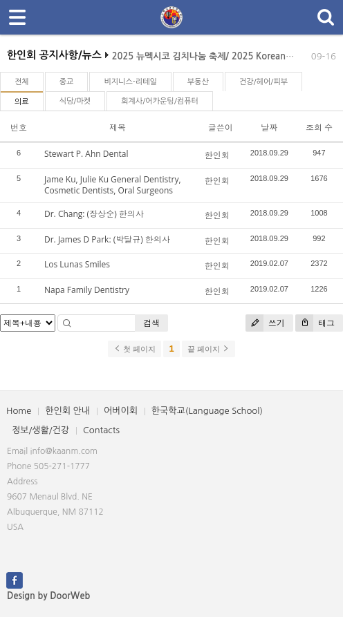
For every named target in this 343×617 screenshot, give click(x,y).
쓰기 (265, 323)
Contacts (101, 430)
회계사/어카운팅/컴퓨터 (159, 101)
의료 (22, 102)
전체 (22, 82)
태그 (315, 323)
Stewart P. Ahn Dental (86, 154)
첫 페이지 (134, 349)
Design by (48, 595)
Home (18, 410)
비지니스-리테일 (130, 82)
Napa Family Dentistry (86, 290)
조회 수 (319, 127)
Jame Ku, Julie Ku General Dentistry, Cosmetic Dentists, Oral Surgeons (112, 185)
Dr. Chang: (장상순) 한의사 (94, 214)
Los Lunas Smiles (77, 264)
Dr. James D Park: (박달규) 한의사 (107, 239)
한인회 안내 (67, 410)
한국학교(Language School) (207, 410)
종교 (66, 82)
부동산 (198, 82)
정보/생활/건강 (40, 430)
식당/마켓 (75, 101)
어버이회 (121, 410)
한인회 (217, 155)
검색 (151, 323)
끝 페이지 (208, 349)
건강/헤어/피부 (263, 82)
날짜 (269, 127)
